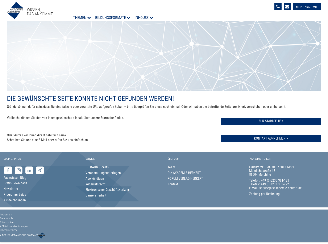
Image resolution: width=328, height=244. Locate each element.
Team (171, 167)
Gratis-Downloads (15, 183)
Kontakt (173, 184)
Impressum (6, 214)
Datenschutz (6, 218)
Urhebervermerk (8, 230)
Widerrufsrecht (95, 184)
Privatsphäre (6, 222)
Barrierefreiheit (96, 195)
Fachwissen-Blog (15, 178)
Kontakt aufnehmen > (271, 138)
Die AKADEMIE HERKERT (184, 173)
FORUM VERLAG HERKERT (185, 179)
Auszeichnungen (15, 200)
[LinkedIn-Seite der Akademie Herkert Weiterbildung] (29, 170)
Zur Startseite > (271, 121)
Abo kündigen (95, 179)
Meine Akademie (306, 7)
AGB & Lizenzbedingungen (14, 226)
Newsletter (11, 189)
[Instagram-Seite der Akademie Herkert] (19, 170)
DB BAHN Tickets (97, 167)
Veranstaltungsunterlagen (103, 173)
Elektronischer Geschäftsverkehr (107, 190)
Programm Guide (15, 195)
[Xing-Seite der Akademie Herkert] (40, 170)
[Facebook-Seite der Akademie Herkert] (8, 170)
